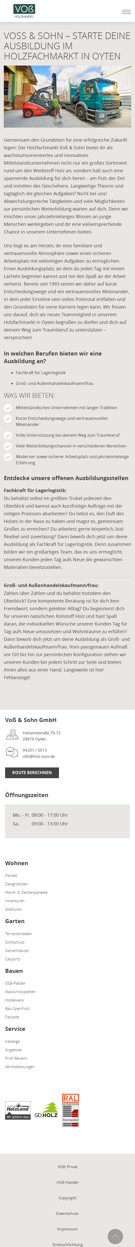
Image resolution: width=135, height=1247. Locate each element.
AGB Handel (67, 1182)
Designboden (16, 883)
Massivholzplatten (20, 991)
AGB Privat (68, 1166)
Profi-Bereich (16, 1058)
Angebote (13, 1049)
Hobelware (14, 1000)
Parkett (11, 875)
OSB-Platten (15, 983)
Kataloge (12, 1041)
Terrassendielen (18, 933)
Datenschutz (67, 1213)
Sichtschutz (14, 942)
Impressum (67, 1228)
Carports (12, 958)
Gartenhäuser (17, 950)
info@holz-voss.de (39, 756)
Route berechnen (32, 772)
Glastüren (13, 909)
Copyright (68, 1197)
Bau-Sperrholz (17, 1008)
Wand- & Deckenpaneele (26, 892)
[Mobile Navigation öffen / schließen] (125, 12)
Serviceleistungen (20, 1066)
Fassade (12, 1016)
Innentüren (14, 900)
